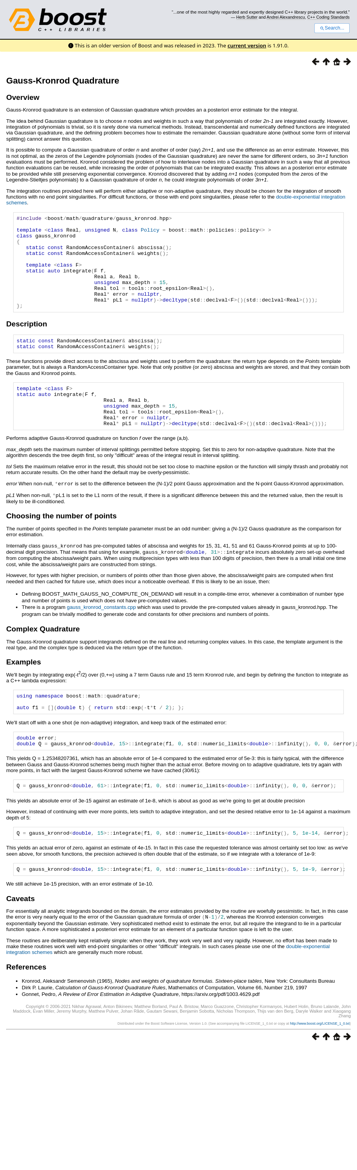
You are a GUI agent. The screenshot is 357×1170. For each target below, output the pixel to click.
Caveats (20, 935)
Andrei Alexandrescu (286, 17)
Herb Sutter (247, 17)
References (26, 1003)
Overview (22, 97)
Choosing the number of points (61, 544)
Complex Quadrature (43, 656)
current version (246, 45)
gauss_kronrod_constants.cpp (101, 635)
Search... (332, 28)
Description (26, 342)
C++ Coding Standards (328, 17)
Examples (23, 689)
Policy (150, 233)
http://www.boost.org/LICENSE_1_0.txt (320, 1060)
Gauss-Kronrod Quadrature (62, 80)
